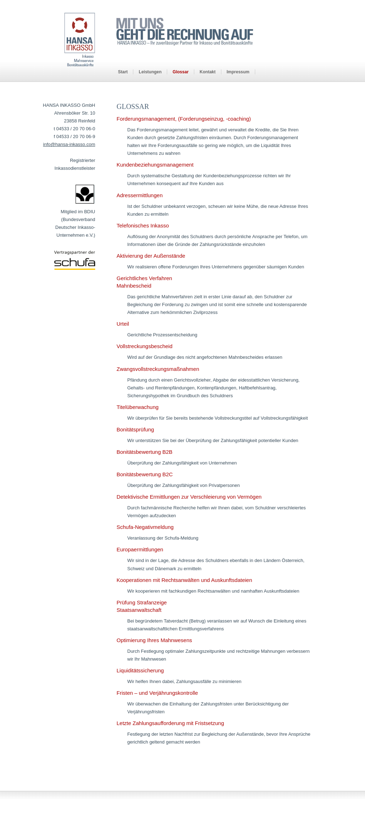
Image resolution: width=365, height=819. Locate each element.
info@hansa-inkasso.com (69, 144)
